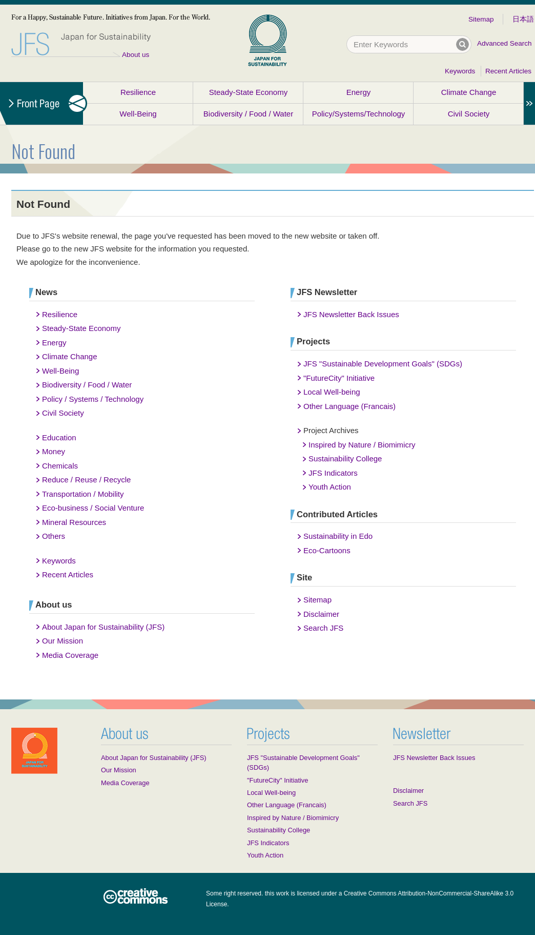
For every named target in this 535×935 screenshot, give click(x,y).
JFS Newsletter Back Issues (351, 314)
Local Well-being (331, 391)
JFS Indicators (333, 473)
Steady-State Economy (248, 92)
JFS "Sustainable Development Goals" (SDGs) (382, 363)
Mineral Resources (74, 522)
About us (135, 55)
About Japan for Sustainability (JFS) (103, 626)
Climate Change (469, 92)
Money (53, 451)
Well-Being (137, 113)
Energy (358, 92)
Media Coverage (70, 655)
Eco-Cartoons (327, 550)
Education (59, 437)
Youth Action (329, 486)
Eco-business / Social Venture (93, 507)
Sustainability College (345, 458)
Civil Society (469, 113)
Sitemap (481, 19)
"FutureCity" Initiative (339, 378)
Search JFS (323, 628)
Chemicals (60, 465)
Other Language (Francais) (349, 406)
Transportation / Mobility (83, 494)
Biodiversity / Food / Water (248, 113)
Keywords (460, 71)
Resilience (138, 92)
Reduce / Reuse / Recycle (86, 479)
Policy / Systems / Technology (92, 399)
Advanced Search (504, 43)
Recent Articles (508, 71)
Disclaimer (321, 614)
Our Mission (62, 640)
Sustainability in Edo (338, 536)
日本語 (523, 19)
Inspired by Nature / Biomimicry (361, 444)
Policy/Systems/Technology (358, 113)
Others (53, 536)
